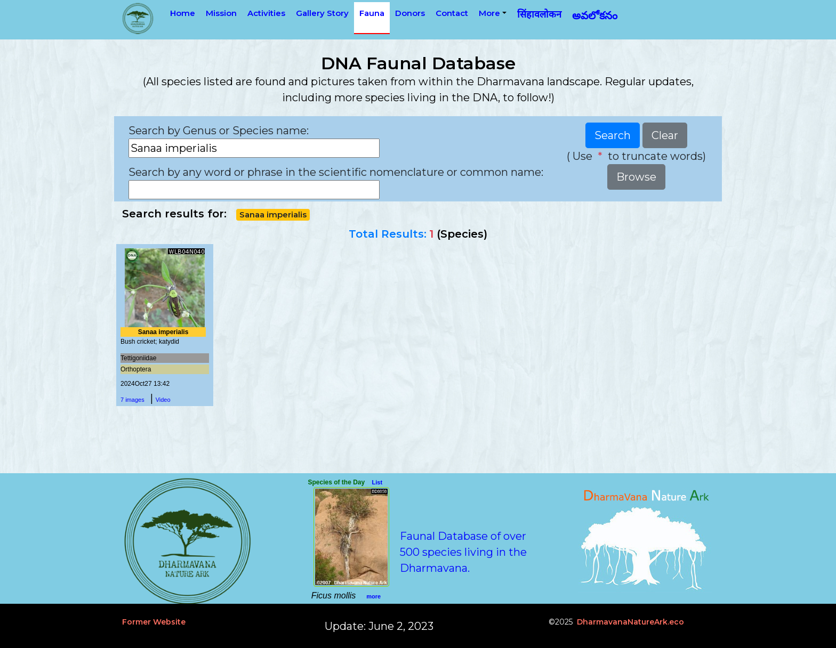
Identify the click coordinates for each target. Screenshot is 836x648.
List (377, 482)
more (373, 596)
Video (163, 399)
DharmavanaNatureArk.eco (630, 622)
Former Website (154, 622)
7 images (132, 399)
